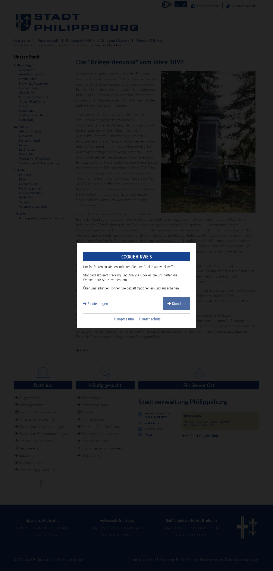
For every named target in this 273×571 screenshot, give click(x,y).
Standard (179, 303)
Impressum (125, 319)
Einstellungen (98, 303)
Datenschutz (151, 319)
